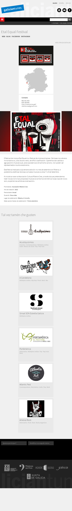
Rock (43, 280)
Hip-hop (34, 280)
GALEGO (55, 3)
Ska (47, 280)
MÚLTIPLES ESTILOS (63, 42)
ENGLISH (68, 3)
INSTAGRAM (25, 36)
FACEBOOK (16, 36)
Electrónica (34, 387)
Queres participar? (9, 443)
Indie (21, 247)
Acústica (22, 245)
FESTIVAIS (55, 23)
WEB (3, 36)
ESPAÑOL (61, 3)
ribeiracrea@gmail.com (29, 106)
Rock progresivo (41, 423)
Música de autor (29, 247)
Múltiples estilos (42, 245)
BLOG (8, 36)
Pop (36, 247)
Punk (39, 280)
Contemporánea (31, 245)
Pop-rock (41, 247)
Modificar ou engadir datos (39, 443)
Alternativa (23, 352)
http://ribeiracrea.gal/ (29, 104)
